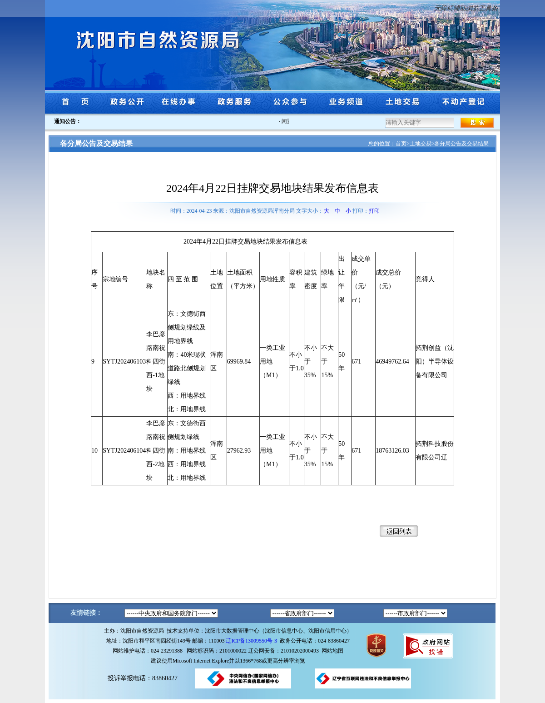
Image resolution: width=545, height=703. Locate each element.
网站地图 (332, 651)
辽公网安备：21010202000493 (285, 651)
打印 (374, 211)
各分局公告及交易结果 (461, 143)
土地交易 (420, 143)
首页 (401, 143)
